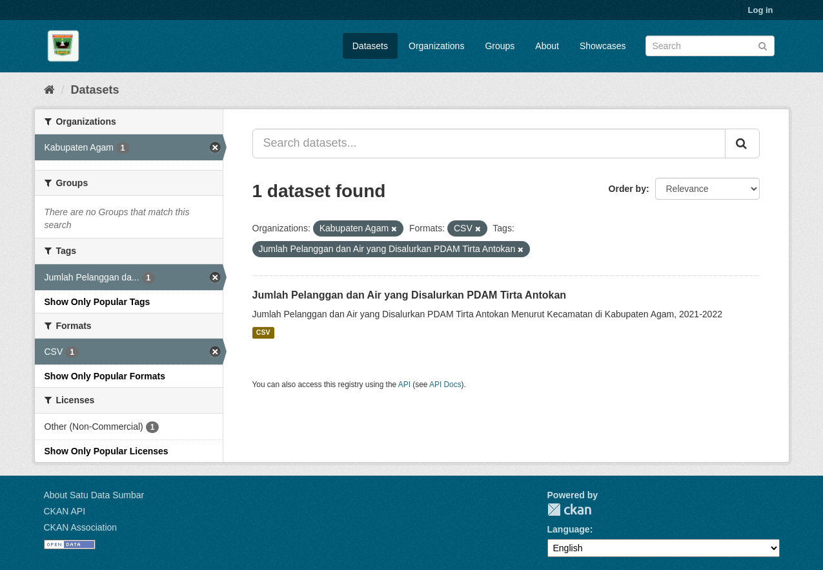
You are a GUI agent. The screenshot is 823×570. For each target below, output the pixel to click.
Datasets (370, 46)
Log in (760, 10)
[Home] (49, 89)
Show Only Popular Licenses (106, 451)
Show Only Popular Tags (97, 302)
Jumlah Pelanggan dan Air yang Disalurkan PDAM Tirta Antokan (409, 295)
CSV (263, 333)
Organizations (436, 46)
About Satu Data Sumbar (94, 495)
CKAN (569, 509)
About (547, 46)
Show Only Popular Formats (105, 376)
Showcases (603, 46)
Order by (627, 189)
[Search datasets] (710, 46)
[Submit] (762, 44)
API (404, 384)
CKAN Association (80, 527)
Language (568, 529)
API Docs (445, 384)
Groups (499, 46)
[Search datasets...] (489, 143)
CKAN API (65, 511)
